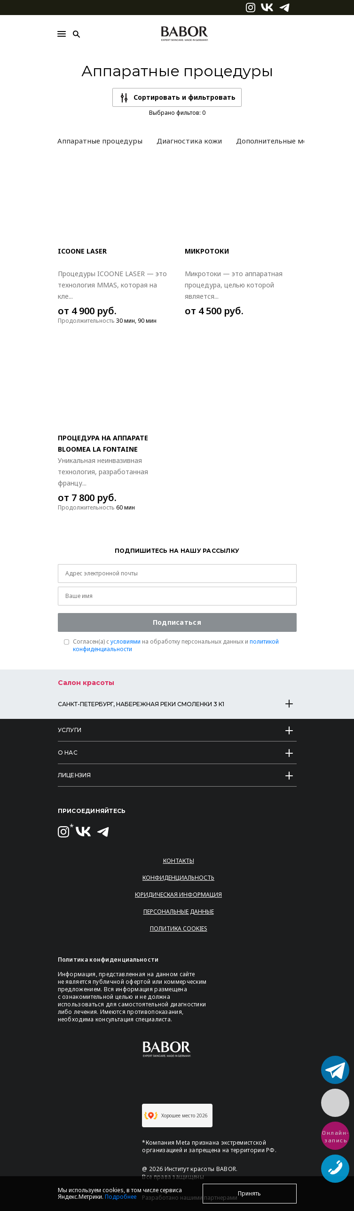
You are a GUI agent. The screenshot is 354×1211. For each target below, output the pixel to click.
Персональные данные (178, 912)
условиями (125, 641)
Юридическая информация (178, 895)
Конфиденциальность (178, 878)
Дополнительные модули (280, 140)
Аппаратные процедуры (99, 140)
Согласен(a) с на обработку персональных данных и (176, 645)
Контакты (178, 861)
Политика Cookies (178, 928)
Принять (249, 1193)
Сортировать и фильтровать (185, 97)
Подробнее (120, 1197)
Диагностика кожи (189, 140)
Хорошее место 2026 (176, 1115)
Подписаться (177, 622)
